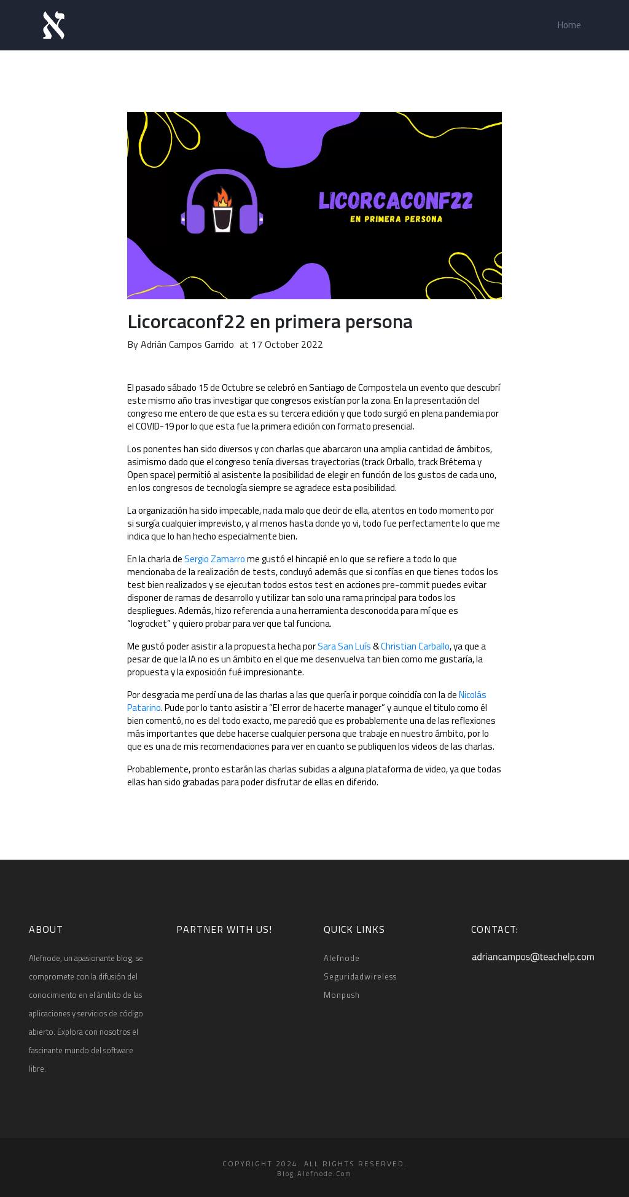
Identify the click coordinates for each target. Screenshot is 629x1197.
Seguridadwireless (360, 976)
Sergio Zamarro (214, 559)
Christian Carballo (415, 646)
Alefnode (342, 958)
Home (569, 25)
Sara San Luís (344, 646)
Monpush (342, 995)
